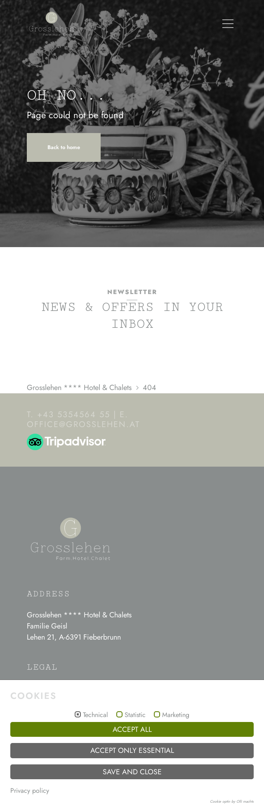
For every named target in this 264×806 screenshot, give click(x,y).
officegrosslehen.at (83, 424)
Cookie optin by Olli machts (232, 801)
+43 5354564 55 (73, 415)
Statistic (135, 715)
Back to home (63, 147)
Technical (95, 715)
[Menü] (228, 23)
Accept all (132, 729)
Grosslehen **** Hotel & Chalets (79, 387)
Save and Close (132, 771)
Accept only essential (132, 750)
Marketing (175, 715)
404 (149, 387)
